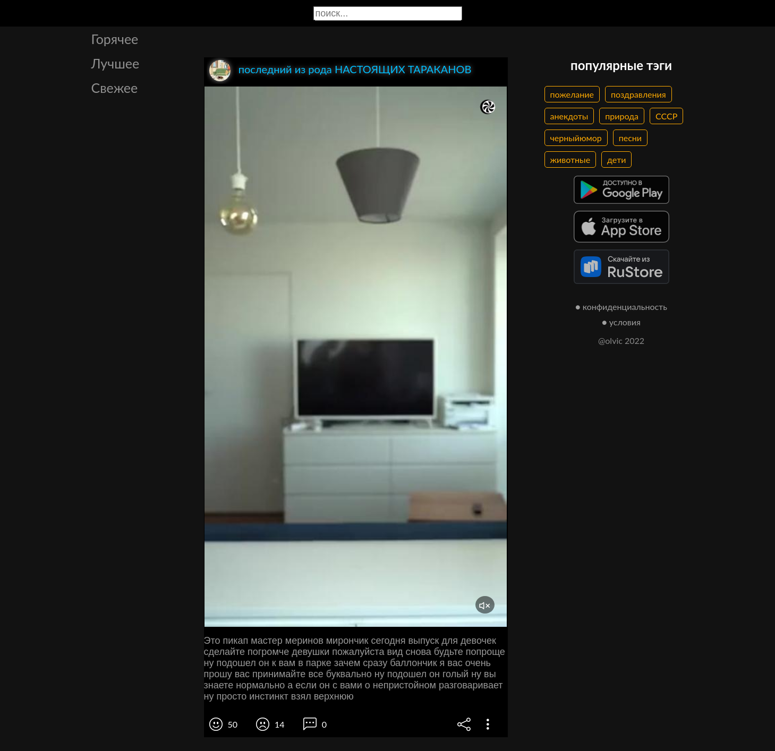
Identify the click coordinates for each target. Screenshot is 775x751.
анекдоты (569, 116)
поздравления (638, 94)
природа (621, 116)
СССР (666, 116)
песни (630, 138)
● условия (621, 322)
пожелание (572, 94)
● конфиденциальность (621, 306)
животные (570, 159)
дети (616, 159)
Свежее (114, 88)
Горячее (115, 39)
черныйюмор (576, 138)
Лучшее (115, 63)
